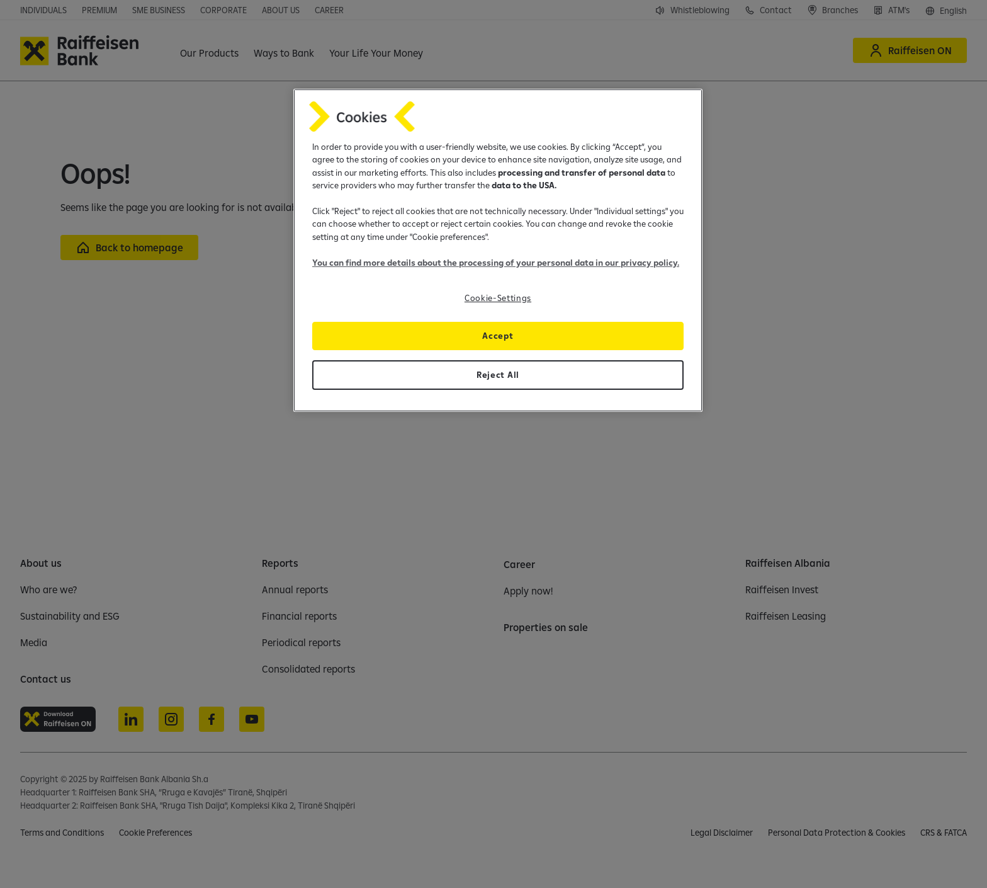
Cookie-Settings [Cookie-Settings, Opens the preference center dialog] (498, 298)
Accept (497, 335)
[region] (497, 250)
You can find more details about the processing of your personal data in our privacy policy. (495, 262)
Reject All (498, 374)
